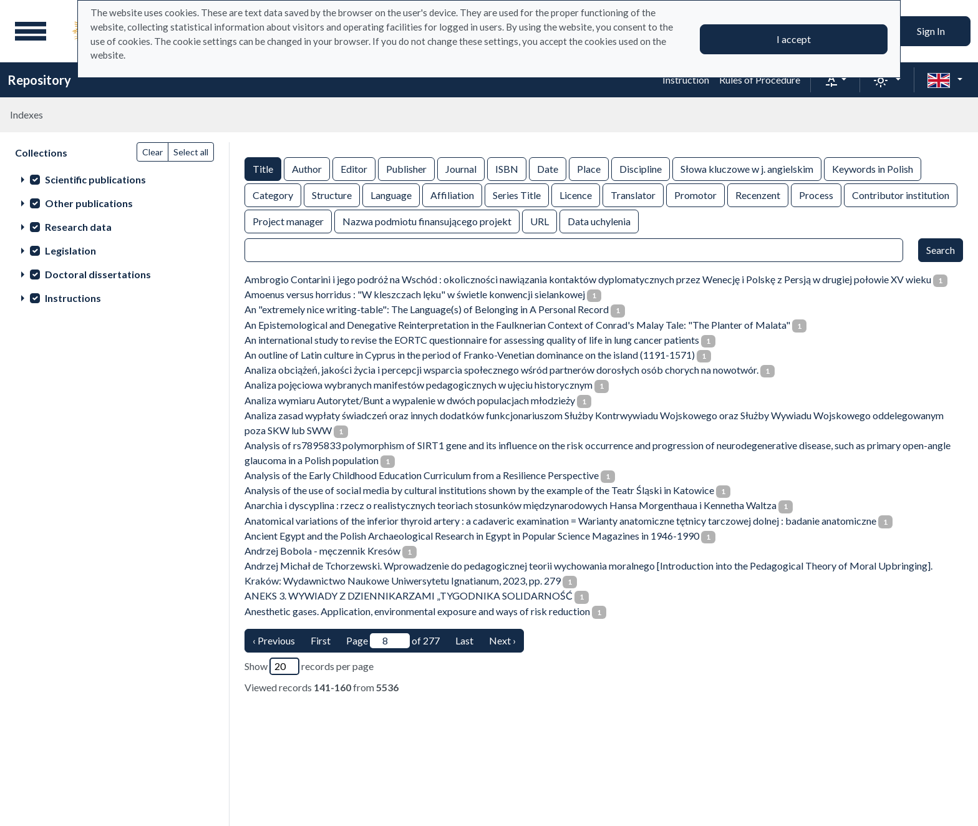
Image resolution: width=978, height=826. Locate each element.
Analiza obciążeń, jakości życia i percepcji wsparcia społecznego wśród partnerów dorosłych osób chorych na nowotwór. (501, 370)
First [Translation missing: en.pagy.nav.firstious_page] (321, 640)
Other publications (89, 203)
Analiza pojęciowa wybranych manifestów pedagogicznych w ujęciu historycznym (418, 385)
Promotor (695, 194)
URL (539, 220)
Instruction (685, 79)
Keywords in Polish (872, 168)
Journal (461, 168)
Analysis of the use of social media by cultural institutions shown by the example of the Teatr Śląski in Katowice (479, 490)
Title (263, 168)
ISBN (506, 168)
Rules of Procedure (759, 79)
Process (816, 194)
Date (547, 168)
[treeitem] (114, 179)
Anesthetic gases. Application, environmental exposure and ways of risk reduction (417, 611)
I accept (794, 39)
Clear (152, 152)
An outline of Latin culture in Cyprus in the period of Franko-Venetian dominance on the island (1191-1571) (469, 355)
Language (391, 194)
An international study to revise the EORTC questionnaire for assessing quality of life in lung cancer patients (471, 340)
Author (307, 168)
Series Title (517, 194)
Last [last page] (464, 640)
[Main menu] (30, 31)
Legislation (70, 250)
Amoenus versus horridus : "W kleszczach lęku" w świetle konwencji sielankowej (414, 294)
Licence (575, 194)
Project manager (288, 220)
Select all (190, 152)
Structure (332, 194)
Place (589, 168)
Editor (354, 168)
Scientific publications (95, 179)
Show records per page (309, 666)
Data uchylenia (599, 220)
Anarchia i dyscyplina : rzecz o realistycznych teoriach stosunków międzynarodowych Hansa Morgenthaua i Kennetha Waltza (510, 505)
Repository (39, 79)
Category (273, 194)
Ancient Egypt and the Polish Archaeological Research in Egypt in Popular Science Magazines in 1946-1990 (471, 536)
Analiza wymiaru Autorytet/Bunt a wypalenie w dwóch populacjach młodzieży (409, 400)
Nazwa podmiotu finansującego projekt (426, 220)
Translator (633, 194)
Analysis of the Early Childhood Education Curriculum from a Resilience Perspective (421, 475)
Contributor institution (900, 194)
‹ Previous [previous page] (274, 640)
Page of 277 (393, 640)
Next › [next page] (502, 640)
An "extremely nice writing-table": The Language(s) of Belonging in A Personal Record (426, 309)
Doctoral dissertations (98, 274)
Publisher (406, 168)
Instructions (73, 298)
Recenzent (757, 194)
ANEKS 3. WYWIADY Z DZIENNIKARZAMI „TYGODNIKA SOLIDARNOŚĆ (408, 595)
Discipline (640, 168)
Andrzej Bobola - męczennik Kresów (322, 550)
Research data (78, 227)
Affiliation (452, 194)
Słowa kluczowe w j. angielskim (746, 168)
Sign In (931, 31)
